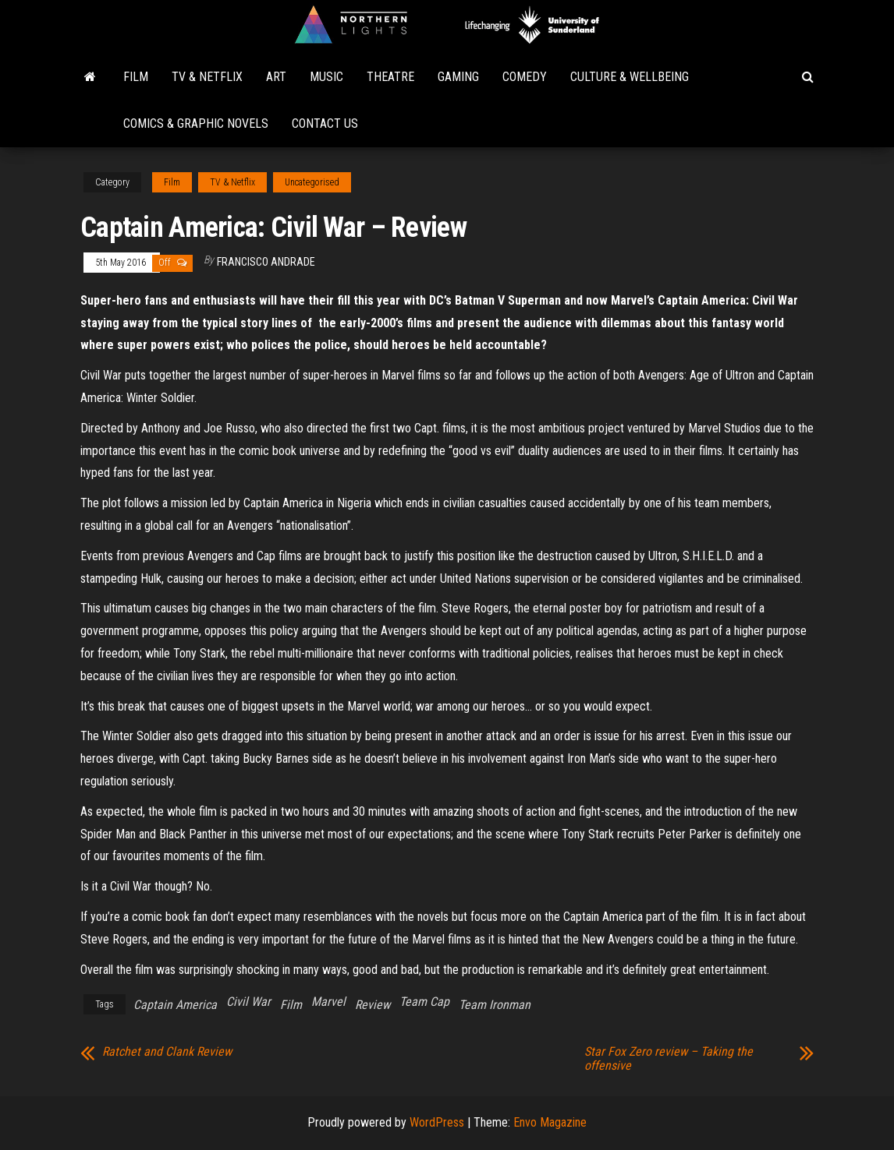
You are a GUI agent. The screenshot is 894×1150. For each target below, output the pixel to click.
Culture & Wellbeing (629, 76)
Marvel (328, 1001)
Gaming (458, 76)
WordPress (437, 1122)
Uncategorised (312, 182)
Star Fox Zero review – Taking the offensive (668, 1059)
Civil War (248, 1001)
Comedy (524, 76)
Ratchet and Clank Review (167, 1052)
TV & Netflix (207, 76)
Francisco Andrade (266, 262)
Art (276, 76)
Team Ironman (494, 1004)
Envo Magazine (550, 1122)
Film (135, 76)
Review (372, 1004)
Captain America (175, 1004)
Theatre (390, 76)
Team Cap (424, 1001)
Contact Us (325, 123)
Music (326, 76)
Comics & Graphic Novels (195, 123)
